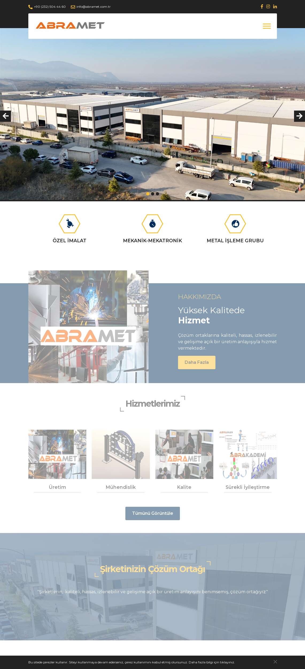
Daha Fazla (197, 362)
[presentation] (5, 116)
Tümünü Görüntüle (152, 513)
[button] (147, 193)
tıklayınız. (227, 662)
